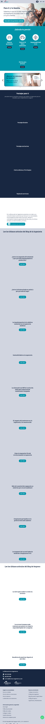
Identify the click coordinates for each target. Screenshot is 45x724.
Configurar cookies (7, 713)
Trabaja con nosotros (33, 692)
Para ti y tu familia (7, 692)
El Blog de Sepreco (33, 698)
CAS (43, 1)
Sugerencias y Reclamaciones (35, 700)
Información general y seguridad (11, 704)
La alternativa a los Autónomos (10, 698)
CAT (41, 1)
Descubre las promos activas (13, 21)
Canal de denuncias (7, 715)
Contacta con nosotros (17, 224)
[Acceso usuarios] (37, 2)
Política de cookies (7, 711)
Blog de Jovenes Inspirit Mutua (35, 696)
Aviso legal (5, 706)
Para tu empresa (6, 696)
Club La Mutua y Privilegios (22, 170)
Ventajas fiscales (22, 122)
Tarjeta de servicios (23, 194)
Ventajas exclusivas (22, 146)
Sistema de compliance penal (9, 717)
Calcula (9, 47)
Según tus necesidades (8, 690)
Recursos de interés (33, 690)
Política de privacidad (7, 709)
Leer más (22, 264)
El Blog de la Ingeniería (34, 694)
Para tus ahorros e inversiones (10, 694)
